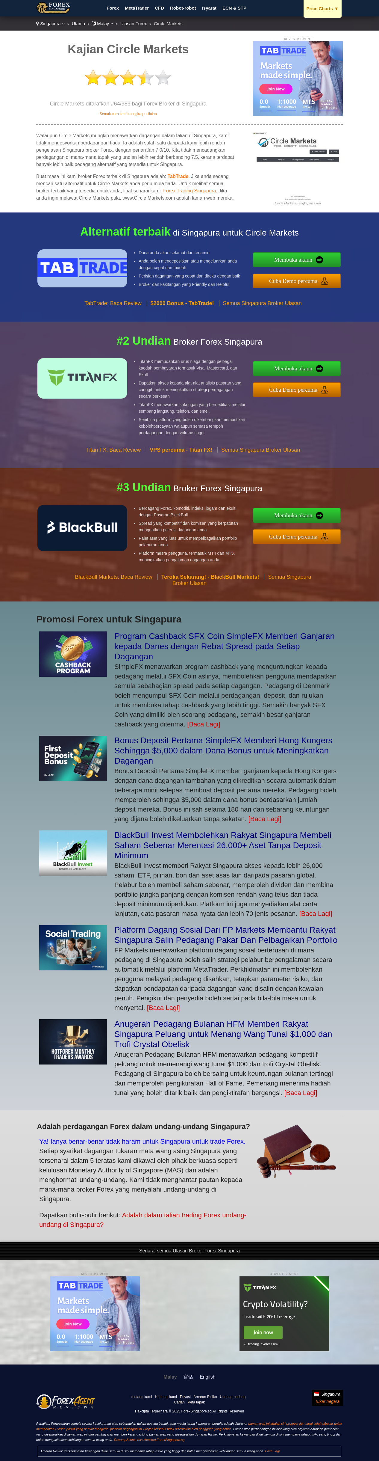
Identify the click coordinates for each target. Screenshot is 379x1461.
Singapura (50, 23)
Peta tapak (196, 1402)
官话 (188, 1376)
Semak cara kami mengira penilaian (128, 114)
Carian (179, 1402)
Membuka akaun (324, 264)
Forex (113, 7)
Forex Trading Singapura (189, 190)
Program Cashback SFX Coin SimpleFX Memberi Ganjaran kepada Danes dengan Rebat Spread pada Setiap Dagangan (224, 646)
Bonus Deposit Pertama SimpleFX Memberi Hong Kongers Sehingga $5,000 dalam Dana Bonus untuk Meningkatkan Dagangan (223, 750)
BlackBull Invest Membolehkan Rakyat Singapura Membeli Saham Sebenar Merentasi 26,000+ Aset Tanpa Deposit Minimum (222, 845)
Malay (102, 23)
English (207, 1376)
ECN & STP (234, 7)
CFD (159, 7)
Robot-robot (183, 7)
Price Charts (323, 8)
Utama (78, 23)
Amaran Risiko (205, 1397)
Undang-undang (232, 1397)
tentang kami (141, 1397)
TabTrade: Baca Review (112, 332)
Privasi (185, 1397)
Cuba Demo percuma (324, 277)
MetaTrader (137, 7)
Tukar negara (327, 1401)
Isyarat (209, 7)
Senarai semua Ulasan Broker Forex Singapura (189, 1250)
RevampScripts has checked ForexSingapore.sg (149, 1440)
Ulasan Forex (133, 23)
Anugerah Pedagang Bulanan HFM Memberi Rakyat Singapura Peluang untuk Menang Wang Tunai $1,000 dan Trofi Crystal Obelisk (223, 1034)
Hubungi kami (166, 1397)
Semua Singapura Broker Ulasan (262, 332)
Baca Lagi (272, 1451)
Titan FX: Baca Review (113, 479)
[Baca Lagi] (203, 724)
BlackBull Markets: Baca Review (113, 606)
